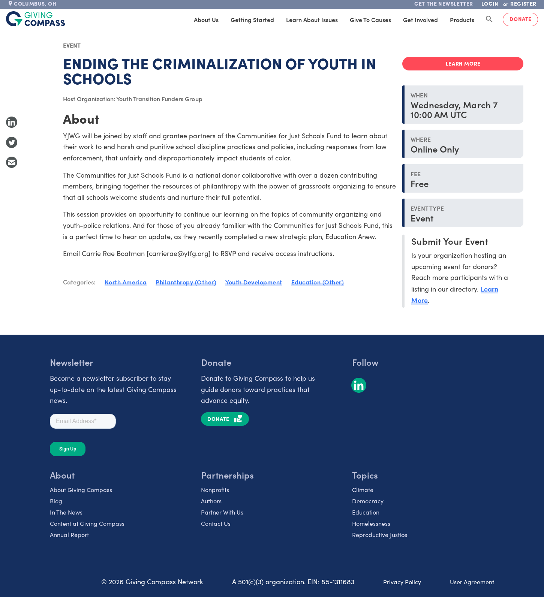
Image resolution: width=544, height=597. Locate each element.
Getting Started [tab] (252, 19)
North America (126, 282)
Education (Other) (317, 282)
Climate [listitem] (362, 490)
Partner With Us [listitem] (222, 512)
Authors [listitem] (211, 501)
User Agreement (472, 582)
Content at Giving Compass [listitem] (87, 523)
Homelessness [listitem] (371, 523)
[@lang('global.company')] (35, 18)
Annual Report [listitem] (69, 535)
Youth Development (253, 282)
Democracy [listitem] (368, 501)
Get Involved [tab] (420, 19)
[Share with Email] (11, 162)
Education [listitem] (365, 512)
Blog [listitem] (56, 501)
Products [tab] (462, 19)
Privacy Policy (402, 582)
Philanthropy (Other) (186, 282)
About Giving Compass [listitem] (81, 490)
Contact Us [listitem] (216, 523)
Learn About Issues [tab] (312, 19)
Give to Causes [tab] (370, 19)
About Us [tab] (206, 19)
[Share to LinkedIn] (11, 122)
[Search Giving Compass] (489, 19)
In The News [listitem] (66, 512)
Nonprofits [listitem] (215, 490)
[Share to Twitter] (11, 142)
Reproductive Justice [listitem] (380, 535)
